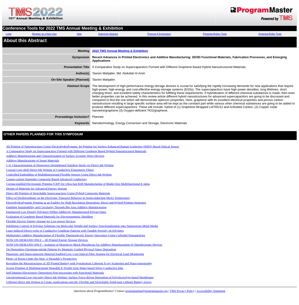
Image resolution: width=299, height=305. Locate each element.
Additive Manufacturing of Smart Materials (32, 160)
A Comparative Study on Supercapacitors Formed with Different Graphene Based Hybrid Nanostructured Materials (76, 151)
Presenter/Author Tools (215, 34)
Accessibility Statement (210, 291)
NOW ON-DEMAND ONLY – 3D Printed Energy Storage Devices (47, 240)
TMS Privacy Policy (182, 291)
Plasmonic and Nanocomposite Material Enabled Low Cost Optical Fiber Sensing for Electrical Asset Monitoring (75, 254)
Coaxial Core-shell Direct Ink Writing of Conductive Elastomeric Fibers (50, 170)
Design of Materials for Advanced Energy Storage (36, 188)
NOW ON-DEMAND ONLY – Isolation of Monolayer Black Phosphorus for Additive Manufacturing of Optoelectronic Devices (84, 244)
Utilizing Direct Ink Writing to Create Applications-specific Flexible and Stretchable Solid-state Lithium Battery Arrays (79, 282)
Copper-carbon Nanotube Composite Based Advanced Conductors (46, 179)
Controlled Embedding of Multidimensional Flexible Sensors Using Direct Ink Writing (59, 174)
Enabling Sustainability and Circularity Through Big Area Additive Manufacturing (56, 207)
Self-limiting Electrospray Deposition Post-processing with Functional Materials (55, 272)
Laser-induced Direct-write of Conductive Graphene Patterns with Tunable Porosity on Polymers (65, 230)
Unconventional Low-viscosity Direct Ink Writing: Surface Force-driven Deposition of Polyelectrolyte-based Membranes (80, 277)
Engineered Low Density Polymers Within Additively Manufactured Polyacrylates (56, 212)
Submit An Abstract (108, 34)
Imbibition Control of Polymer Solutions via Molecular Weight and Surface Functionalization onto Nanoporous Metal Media (82, 226)
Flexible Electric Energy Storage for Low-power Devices (40, 221)
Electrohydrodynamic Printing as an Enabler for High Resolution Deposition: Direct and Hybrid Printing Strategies (76, 202)
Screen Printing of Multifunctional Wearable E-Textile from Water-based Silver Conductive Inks (64, 268)
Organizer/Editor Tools (269, 34)
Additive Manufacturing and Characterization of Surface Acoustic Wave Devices (55, 156)
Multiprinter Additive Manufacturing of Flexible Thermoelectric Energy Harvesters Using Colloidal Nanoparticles (75, 235)
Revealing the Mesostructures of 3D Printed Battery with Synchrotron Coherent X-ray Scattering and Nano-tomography (79, 263)
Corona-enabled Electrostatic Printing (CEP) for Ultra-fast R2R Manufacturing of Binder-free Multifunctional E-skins (78, 184)
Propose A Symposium (159, 34)
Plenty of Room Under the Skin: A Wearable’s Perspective (41, 258)
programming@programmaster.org (146, 291)
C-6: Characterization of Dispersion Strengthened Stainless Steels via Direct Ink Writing (60, 165)
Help (79, 34)
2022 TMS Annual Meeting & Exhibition (120, 51)
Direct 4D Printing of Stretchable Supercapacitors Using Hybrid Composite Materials (58, 193)
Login (8, 34)
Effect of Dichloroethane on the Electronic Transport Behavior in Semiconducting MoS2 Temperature (68, 198)
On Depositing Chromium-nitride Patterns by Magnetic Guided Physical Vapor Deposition (61, 249)
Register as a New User (44, 34)
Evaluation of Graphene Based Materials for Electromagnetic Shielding (49, 216)
